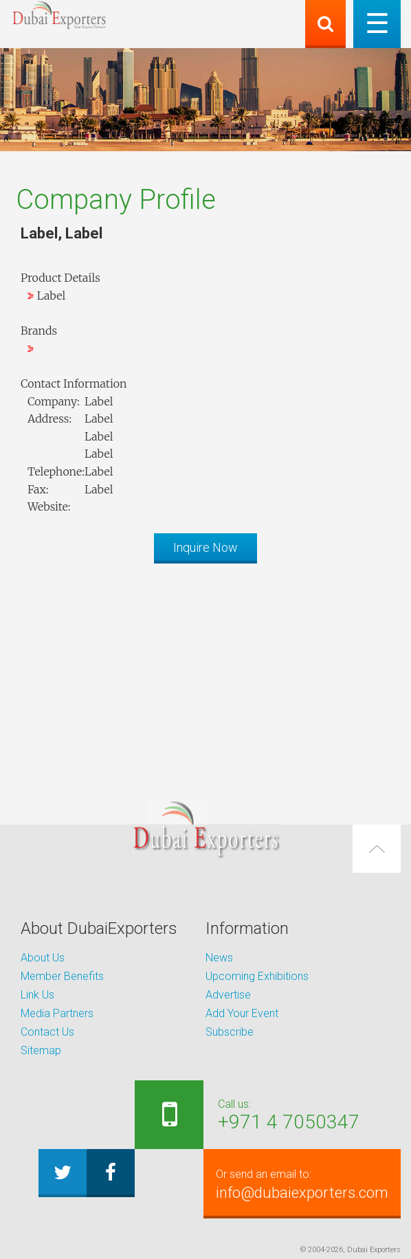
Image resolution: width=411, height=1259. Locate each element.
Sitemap (41, 1050)
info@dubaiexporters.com (302, 1183)
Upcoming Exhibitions (257, 976)
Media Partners (57, 1013)
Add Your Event (242, 1013)
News (219, 957)
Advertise (228, 994)
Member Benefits (62, 976)
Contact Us (47, 1031)
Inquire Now (205, 547)
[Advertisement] (205, 670)
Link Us (37, 994)
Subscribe (230, 1031)
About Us (43, 957)
